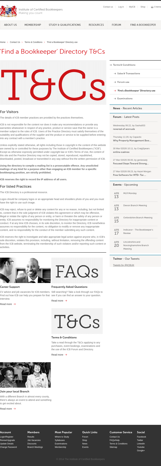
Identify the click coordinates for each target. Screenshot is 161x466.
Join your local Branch (14, 391)
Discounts (31, 444)
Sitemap (113, 447)
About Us (10, 25)
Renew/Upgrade (7, 440)
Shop (142, 7)
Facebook (141, 437)
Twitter (117, 259)
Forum (116, 25)
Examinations (61, 444)
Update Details (7, 444)
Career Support (10, 287)
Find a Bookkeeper (143, 25)
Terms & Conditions (33, 42)
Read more (6, 304)
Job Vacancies (34, 440)
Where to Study (62, 437)
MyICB (132, 7)
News (116, 108)
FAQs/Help (115, 440)
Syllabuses (60, 440)
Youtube (141, 447)
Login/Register (6, 437)
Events (117, 185)
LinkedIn (141, 444)
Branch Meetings (35, 447)
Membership (32, 25)
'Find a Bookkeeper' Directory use (62, 42)
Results (30, 437)
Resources (96, 25)
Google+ (141, 450)
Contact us (108, 7)
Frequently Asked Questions (69, 287)
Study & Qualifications (65, 25)
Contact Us (15, 42)
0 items (157, 7)
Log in (121, 7)
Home (2, 42)
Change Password (8, 447)
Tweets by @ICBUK (123, 265)
